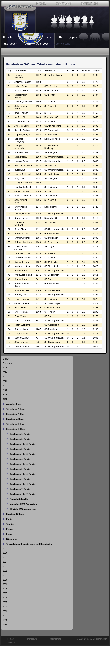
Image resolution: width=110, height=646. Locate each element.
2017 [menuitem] (5, 548)
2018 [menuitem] (5, 399)
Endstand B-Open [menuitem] (15, 514)
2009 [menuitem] (5, 584)
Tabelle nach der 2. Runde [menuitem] (22, 444)
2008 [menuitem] (5, 589)
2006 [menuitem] (5, 598)
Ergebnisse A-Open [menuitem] (15, 414)
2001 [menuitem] (5, 615)
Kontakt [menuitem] (10, 639)
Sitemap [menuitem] (11, 642)
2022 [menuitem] (5, 381)
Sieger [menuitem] (6, 359)
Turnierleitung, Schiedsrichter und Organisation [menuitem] (29, 544)
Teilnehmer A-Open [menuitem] (15, 409)
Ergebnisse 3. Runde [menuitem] (20, 449)
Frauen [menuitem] (26, 43)
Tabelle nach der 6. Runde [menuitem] (22, 484)
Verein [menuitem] (37, 37)
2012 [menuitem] (5, 571)
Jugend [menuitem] (73, 37)
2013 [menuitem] (5, 566)
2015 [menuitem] (5, 557)
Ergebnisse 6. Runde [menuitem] (20, 479)
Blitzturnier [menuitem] (11, 539)
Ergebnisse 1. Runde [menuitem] (20, 434)
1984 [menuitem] (5, 624)
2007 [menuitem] (5, 593)
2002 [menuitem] (5, 611)
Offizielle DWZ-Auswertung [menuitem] (23, 509)
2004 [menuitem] (5, 607)
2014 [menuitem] (5, 562)
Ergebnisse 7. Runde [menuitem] (20, 489)
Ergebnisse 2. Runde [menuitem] (20, 439)
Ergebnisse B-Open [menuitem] (15, 429)
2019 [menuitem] (5, 394)
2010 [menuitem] (5, 580)
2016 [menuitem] (5, 553)
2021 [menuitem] (5, 385)
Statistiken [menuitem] (7, 363)
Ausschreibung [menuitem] (13, 404)
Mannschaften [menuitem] (55, 37)
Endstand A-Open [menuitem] (15, 419)
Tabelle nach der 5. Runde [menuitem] (22, 474)
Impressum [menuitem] (32, 639)
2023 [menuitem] (5, 377)
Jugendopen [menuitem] (10, 43)
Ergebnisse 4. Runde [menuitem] (20, 459)
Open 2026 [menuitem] (42, 43)
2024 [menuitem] (5, 372)
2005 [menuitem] (5, 602)
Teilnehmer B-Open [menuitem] (15, 424)
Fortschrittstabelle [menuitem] (19, 499)
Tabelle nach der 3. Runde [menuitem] (22, 454)
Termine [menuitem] (24, 37)
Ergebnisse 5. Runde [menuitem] (20, 469)
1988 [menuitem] (5, 620)
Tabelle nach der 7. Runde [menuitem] (22, 494)
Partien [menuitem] (9, 519)
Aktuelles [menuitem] (8, 37)
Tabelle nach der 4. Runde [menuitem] (22, 464)
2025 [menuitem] (5, 368)
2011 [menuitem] (5, 575)
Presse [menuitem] (9, 529)
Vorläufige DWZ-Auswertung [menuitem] (24, 504)
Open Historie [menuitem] (62, 43)
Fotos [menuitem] (9, 534)
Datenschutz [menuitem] (55, 639)
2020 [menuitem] (5, 390)
